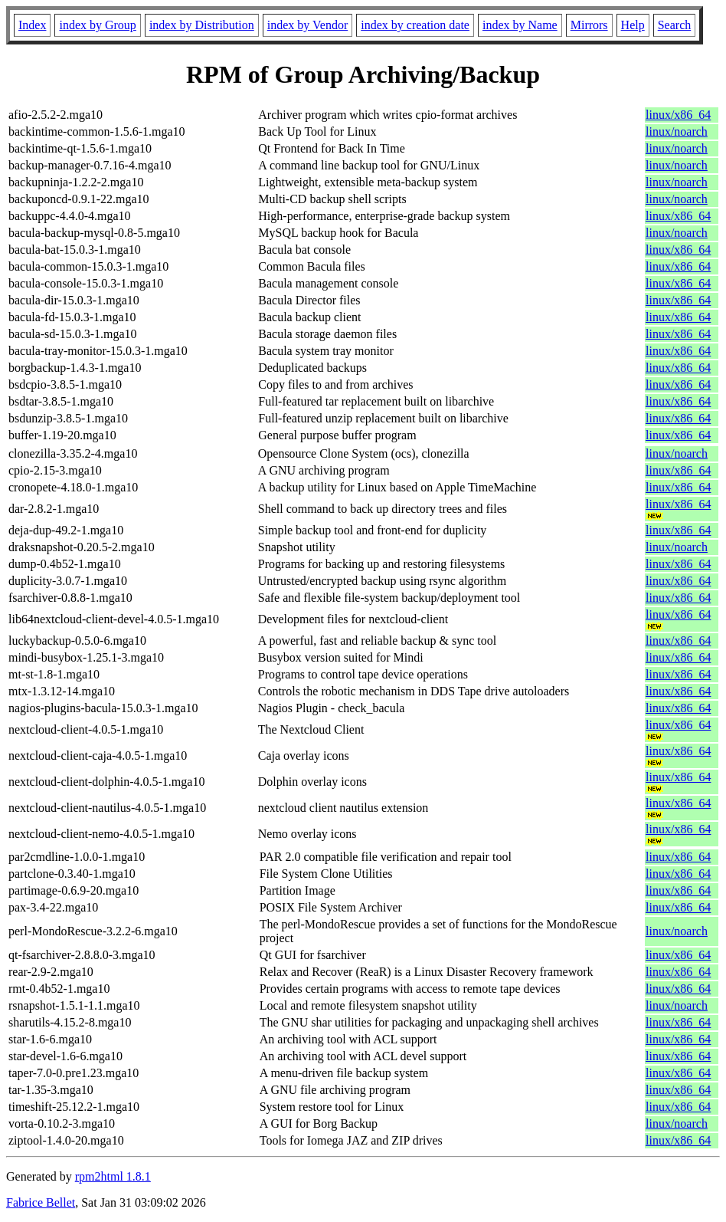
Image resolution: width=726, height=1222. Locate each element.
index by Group (97, 24)
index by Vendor (307, 24)
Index (32, 24)
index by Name (520, 24)
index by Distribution (201, 24)
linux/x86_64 (678, 114)
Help (633, 24)
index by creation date (415, 24)
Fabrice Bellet (40, 1202)
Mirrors (589, 24)
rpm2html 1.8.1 (113, 1176)
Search (675, 24)
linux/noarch (677, 131)
